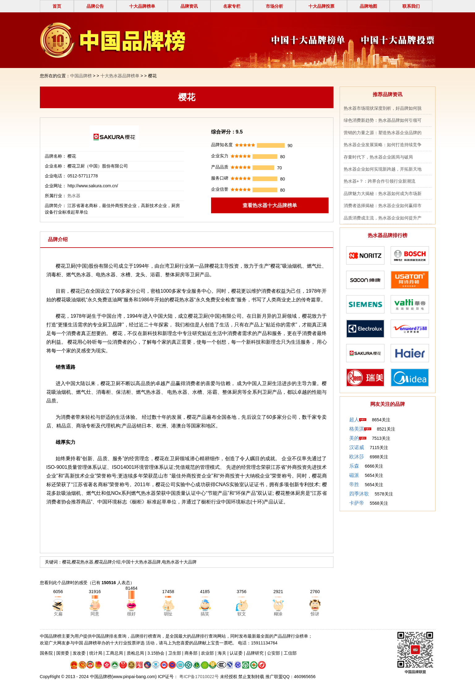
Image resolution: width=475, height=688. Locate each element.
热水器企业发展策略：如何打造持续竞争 (383, 144)
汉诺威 (356, 447)
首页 (57, 6)
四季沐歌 (359, 493)
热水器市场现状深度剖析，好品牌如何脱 (383, 108)
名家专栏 (231, 6)
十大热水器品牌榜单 (119, 75)
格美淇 (356, 428)
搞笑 (205, 613)
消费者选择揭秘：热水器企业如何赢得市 (383, 205)
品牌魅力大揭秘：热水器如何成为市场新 (383, 193)
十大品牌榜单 (142, 6)
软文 (241, 613)
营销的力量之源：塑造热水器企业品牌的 (383, 132)
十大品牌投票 (321, 6)
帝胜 (354, 484)
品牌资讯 (189, 6)
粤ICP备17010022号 (198, 676)
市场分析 (274, 6)
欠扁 (58, 613)
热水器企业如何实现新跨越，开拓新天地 (383, 169)
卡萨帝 (356, 503)
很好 (131, 613)
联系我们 (411, 6)
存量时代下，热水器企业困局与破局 (378, 157)
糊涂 (278, 613)
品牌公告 (95, 6)
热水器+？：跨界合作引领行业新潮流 (379, 181)
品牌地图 (368, 6)
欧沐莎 (356, 456)
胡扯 (168, 613)
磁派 (354, 475)
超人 (354, 419)
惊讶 (315, 613)
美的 (354, 438)
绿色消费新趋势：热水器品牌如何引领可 (383, 120)
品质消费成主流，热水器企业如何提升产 (383, 217)
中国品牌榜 (81, 75)
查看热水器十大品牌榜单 (270, 205)
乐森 (354, 466)
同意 (95, 613)
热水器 (73, 195)
